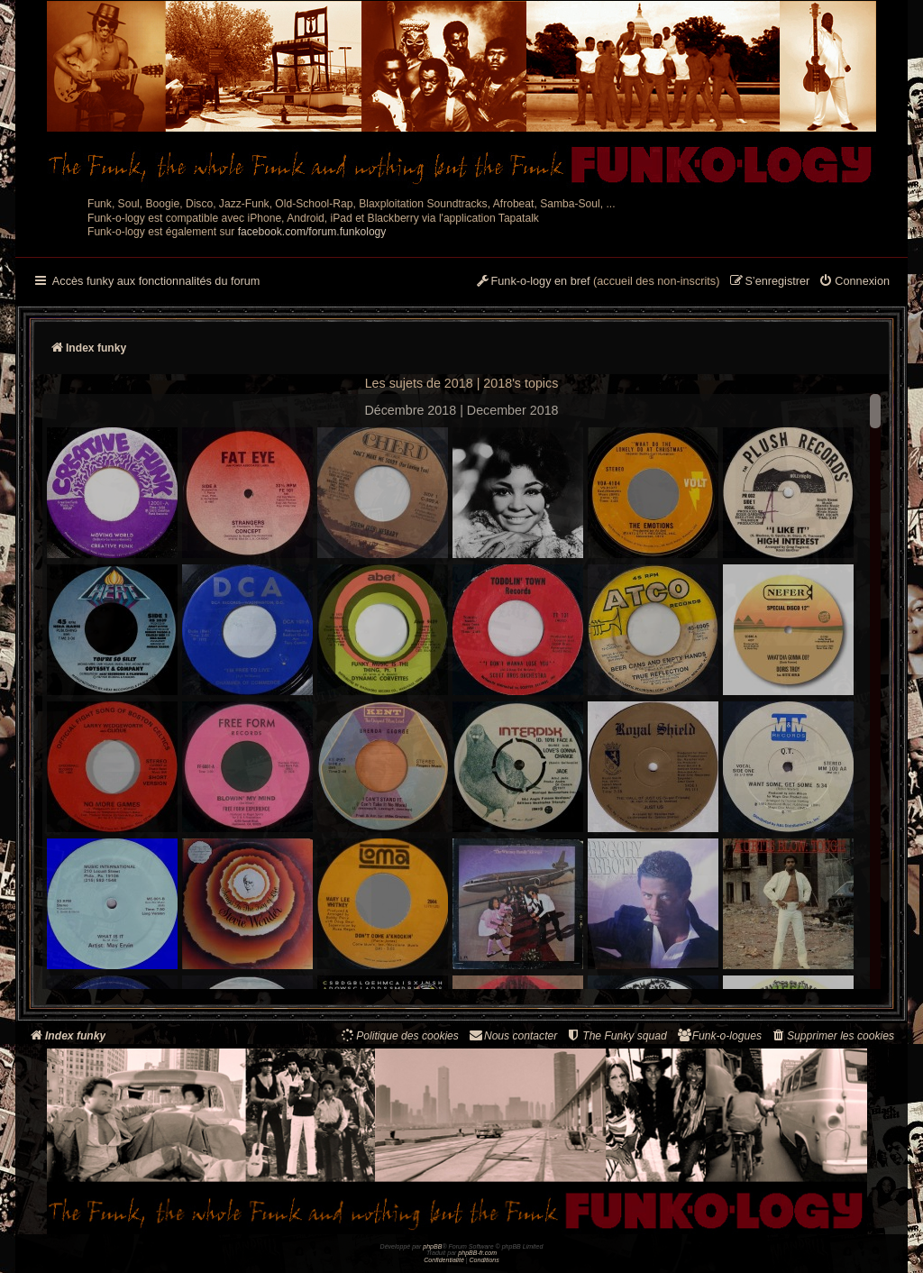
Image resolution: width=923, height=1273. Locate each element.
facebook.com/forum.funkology (312, 231)
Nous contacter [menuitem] (512, 1035)
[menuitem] (854, 282)
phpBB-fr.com (477, 1253)
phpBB (432, 1246)
